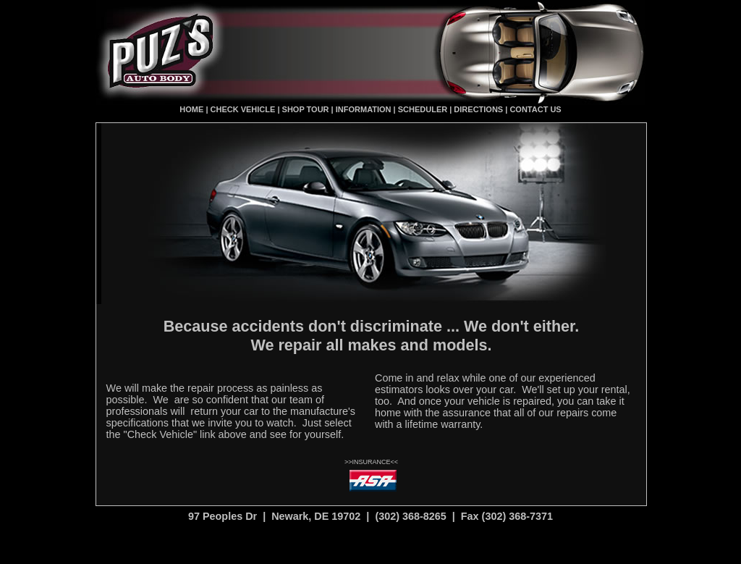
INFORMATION (364, 109)
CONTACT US (535, 109)
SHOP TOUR (305, 109)
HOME (191, 109)
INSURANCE (371, 462)
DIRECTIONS (478, 109)
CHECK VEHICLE (242, 109)
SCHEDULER (423, 109)
